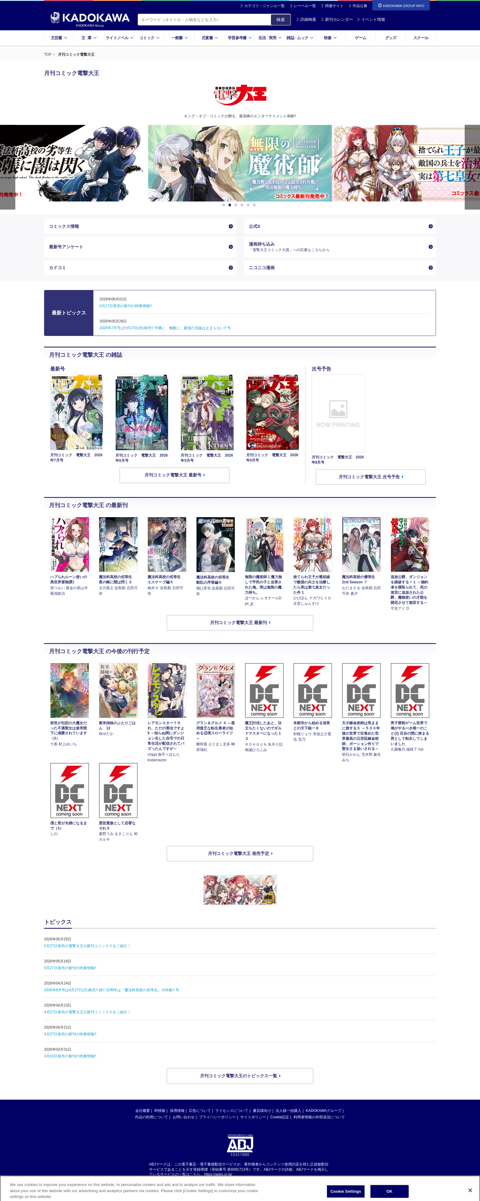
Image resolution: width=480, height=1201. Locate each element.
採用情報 (177, 1111)
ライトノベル (120, 38)
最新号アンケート (66, 246)
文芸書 (59, 38)
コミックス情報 (64, 226)
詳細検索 (306, 19)
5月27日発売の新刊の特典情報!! (70, 968)
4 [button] (243, 205)
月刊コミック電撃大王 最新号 (172, 474)
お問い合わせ (184, 1117)
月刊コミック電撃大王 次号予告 (369, 476)
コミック (149, 38)
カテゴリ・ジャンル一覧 (264, 6)
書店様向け (262, 1111)
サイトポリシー (253, 1117)
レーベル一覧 (305, 6)
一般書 (179, 38)
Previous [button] (7, 167)
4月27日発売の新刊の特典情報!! (70, 1034)
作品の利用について (151, 1117)
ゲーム (360, 38)
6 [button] (255, 205)
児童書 (209, 38)
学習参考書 (240, 38)
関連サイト (334, 6)
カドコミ (57, 267)
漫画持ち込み (337, 247)
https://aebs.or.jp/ (218, 1174)
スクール (420, 38)
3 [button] (236, 205)
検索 (280, 19)
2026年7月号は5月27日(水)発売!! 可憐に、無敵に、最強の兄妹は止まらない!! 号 (165, 328)
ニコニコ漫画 (262, 267)
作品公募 (360, 6)
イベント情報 (371, 19)
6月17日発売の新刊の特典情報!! (125, 306)
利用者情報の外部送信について (319, 1117)
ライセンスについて (231, 1111)
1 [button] (224, 205)
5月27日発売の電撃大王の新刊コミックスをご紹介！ (87, 946)
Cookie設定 (279, 1117)
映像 (330, 38)
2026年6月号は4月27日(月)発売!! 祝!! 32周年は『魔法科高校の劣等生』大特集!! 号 (111, 990)
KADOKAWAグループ (323, 1111)
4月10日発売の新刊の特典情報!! (70, 1056)
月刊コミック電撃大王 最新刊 (238, 622)
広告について (200, 1111)
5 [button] (249, 205)
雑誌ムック (300, 38)
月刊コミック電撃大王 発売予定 (238, 853)
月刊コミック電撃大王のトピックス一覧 (238, 1075)
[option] (240, 163)
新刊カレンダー (337, 19)
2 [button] (230, 205)
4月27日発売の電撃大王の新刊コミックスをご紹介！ (87, 1012)
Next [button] (472, 167)
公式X (254, 226)
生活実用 (270, 38)
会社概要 (142, 1111)
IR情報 (159, 1111)
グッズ (390, 38)
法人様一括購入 (288, 1111)
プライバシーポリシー (217, 1117)
